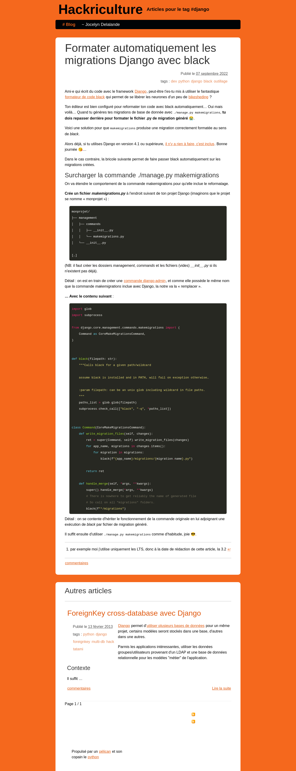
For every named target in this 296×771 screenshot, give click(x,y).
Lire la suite (221, 668)
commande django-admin (145, 276)
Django (140, 91)
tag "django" (204, 701)
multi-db (98, 621)
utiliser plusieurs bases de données (175, 605)
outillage (221, 81)
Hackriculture (100, 9)
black (208, 81)
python (184, 81)
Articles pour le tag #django (178, 9)
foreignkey (81, 621)
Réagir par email (207, 709)
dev (174, 81)
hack (110, 621)
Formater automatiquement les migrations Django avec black (140, 54)
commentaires (76, 543)
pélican (105, 731)
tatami (78, 629)
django (196, 81)
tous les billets (206, 694)
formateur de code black (85, 97)
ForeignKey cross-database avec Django (134, 593)
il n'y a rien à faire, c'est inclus (189, 143)
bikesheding (198, 97)
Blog (70, 24)
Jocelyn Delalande (102, 24)
